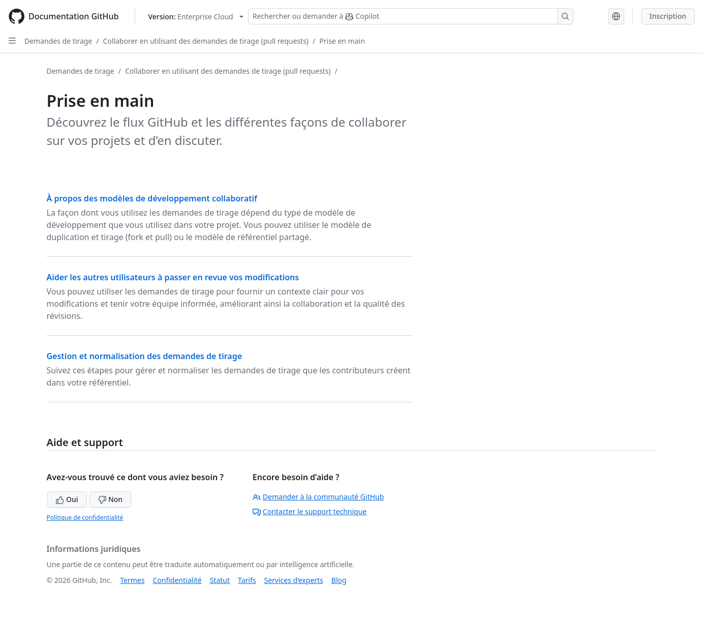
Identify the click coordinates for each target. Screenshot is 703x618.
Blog (339, 580)
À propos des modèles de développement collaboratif (152, 198)
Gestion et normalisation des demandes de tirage (144, 356)
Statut (220, 580)
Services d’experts (293, 580)
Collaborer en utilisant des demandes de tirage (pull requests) (206, 41)
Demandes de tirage (58, 41)
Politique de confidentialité (85, 517)
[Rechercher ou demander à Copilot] (410, 16)
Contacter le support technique (309, 511)
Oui (67, 499)
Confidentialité (176, 580)
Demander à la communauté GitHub (318, 497)
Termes (132, 580)
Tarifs (247, 580)
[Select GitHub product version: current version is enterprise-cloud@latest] (195, 16)
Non (110, 499)
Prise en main (342, 41)
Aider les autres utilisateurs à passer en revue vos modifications (173, 277)
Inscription (668, 16)
